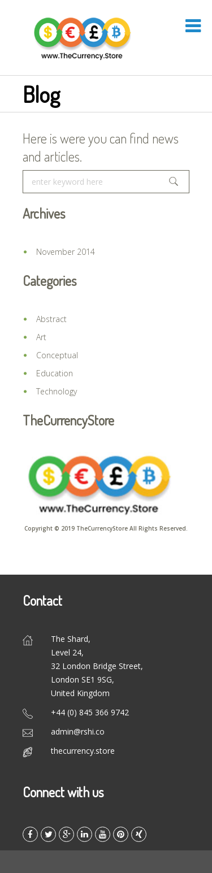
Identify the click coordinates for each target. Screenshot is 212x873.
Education (54, 373)
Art (41, 337)
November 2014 (65, 251)
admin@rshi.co (78, 731)
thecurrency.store (83, 750)
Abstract (51, 319)
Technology (56, 391)
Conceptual (57, 355)
